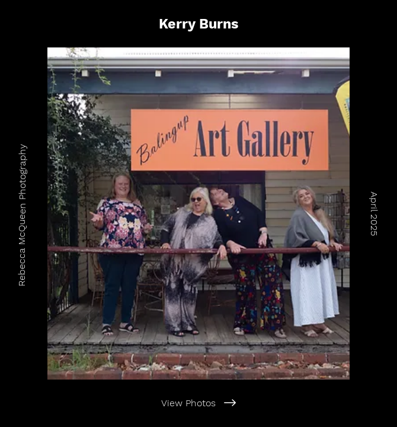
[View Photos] (198, 402)
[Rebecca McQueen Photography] (21, 213)
